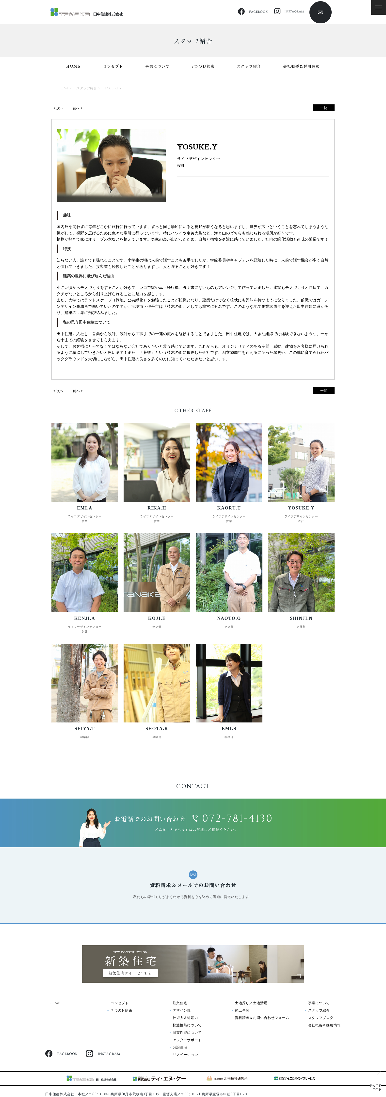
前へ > (78, 108)
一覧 (323, 108)
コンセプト (113, 66)
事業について (157, 66)
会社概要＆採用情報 (301, 66)
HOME (73, 66)
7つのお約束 (203, 66)
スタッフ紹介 (249, 66)
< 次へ (58, 108)
